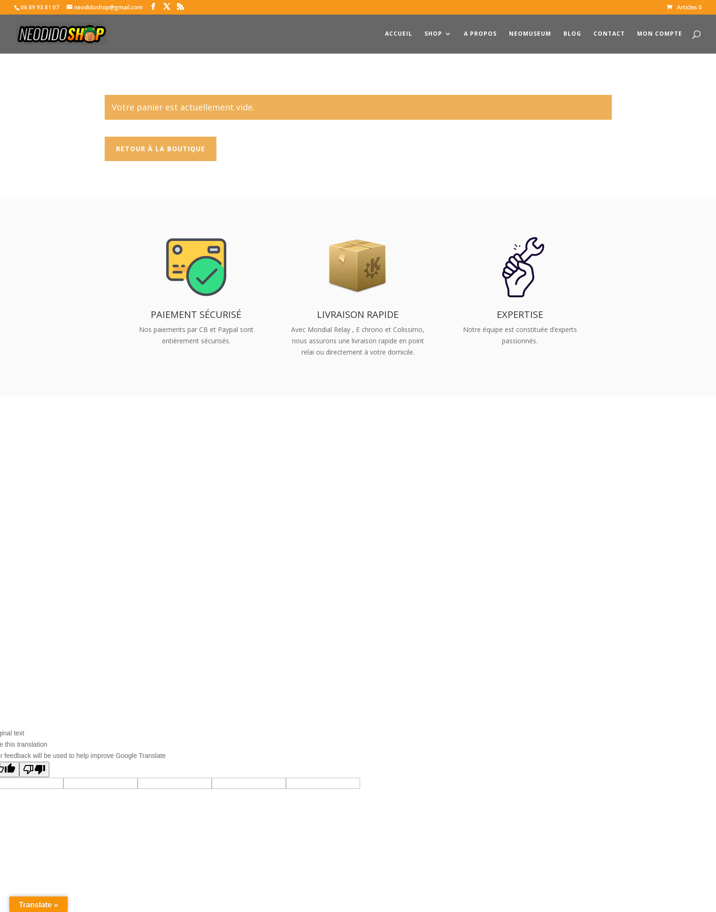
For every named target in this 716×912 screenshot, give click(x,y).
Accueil (398, 34)
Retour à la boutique (160, 148)
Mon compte (659, 34)
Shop (433, 34)
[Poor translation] (34, 769)
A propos (480, 34)
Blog (572, 34)
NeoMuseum (530, 34)
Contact (609, 34)
